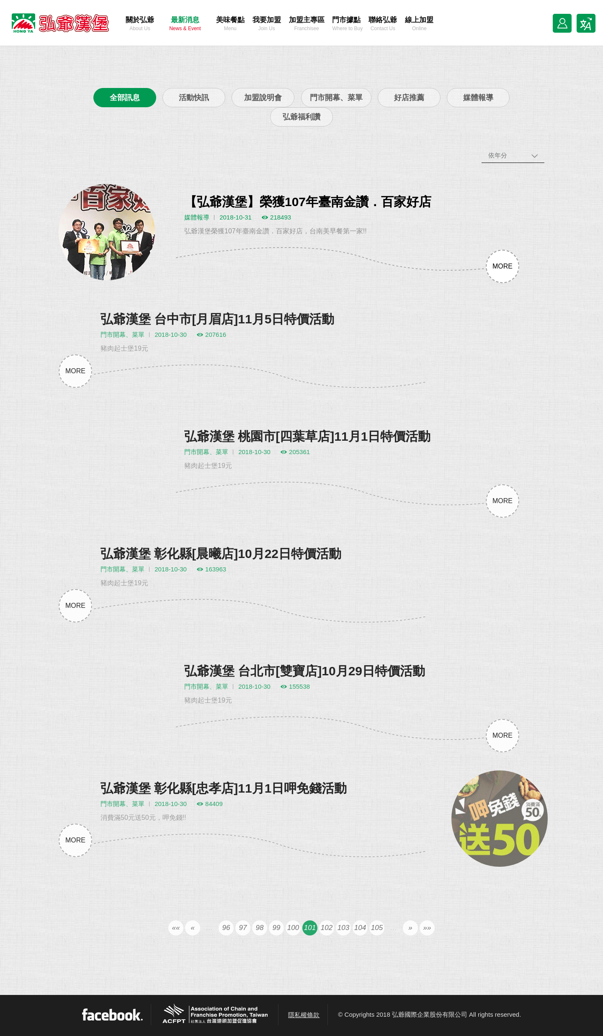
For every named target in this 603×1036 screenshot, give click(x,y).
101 (310, 938)
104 (360, 938)
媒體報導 (478, 97)
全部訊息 (125, 97)
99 (277, 938)
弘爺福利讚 (301, 117)
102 (326, 938)
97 (243, 938)
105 (377, 938)
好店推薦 (409, 97)
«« (176, 938)
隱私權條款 (304, 1014)
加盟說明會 (263, 97)
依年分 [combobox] (497, 155)
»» (427, 938)
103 (343, 938)
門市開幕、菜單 (336, 97)
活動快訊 (194, 97)
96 (226, 938)
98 (260, 938)
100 (293, 938)
